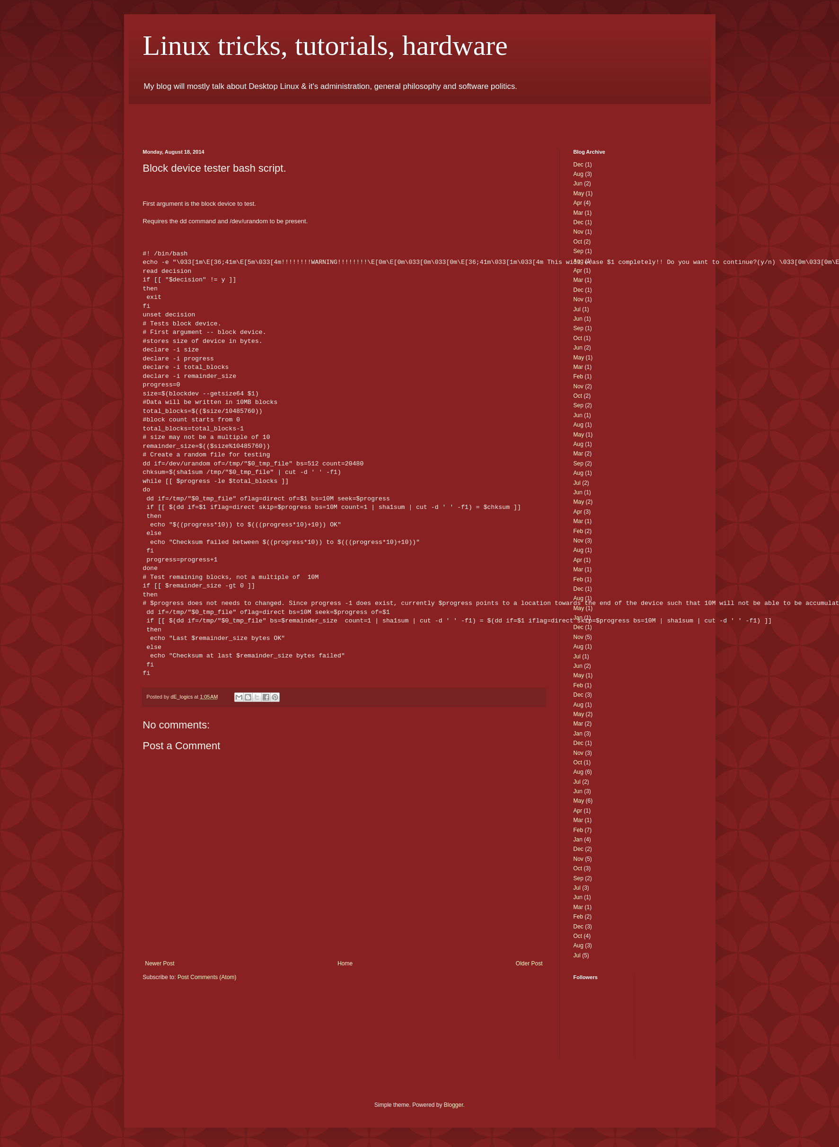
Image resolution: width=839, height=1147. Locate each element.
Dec (578, 164)
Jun (578, 183)
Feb (578, 376)
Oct (578, 241)
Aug (578, 174)
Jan (578, 617)
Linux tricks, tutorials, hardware (325, 45)
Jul (577, 309)
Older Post (529, 963)
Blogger (453, 1105)
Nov (578, 231)
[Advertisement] (253, 118)
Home (345, 963)
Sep (578, 251)
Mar (578, 213)
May (579, 193)
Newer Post (160, 963)
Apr (578, 203)
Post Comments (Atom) (207, 977)
